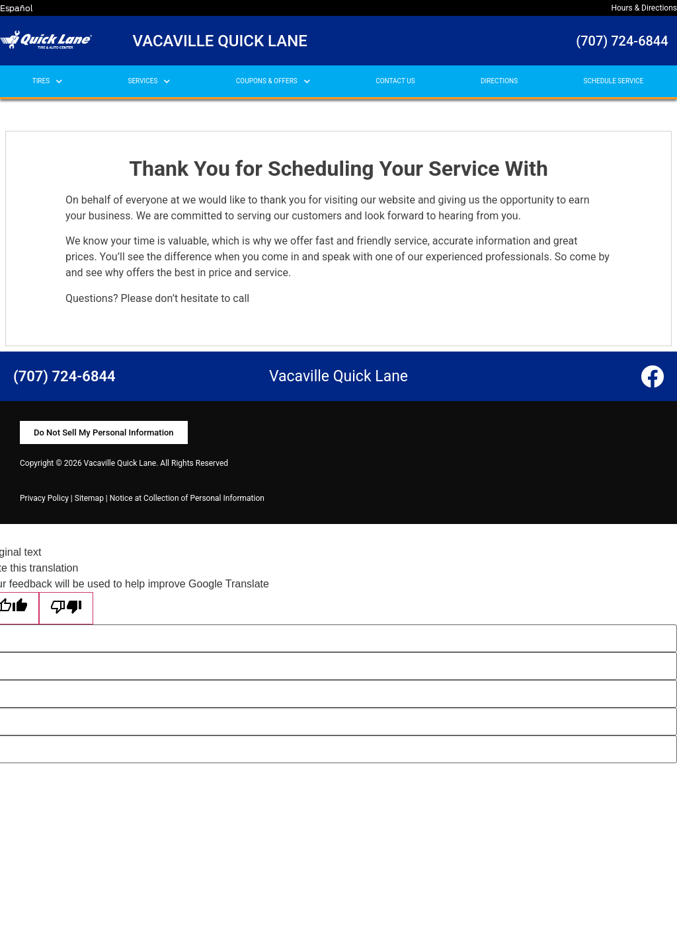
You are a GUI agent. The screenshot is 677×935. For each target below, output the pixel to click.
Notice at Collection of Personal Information (187, 498)
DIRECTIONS (499, 81)
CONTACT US (395, 81)
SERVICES (149, 81)
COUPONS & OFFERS (273, 81)
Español (16, 8)
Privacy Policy (44, 498)
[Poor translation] (66, 608)
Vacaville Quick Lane (220, 41)
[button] (104, 432)
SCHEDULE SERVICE (613, 81)
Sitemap (89, 498)
